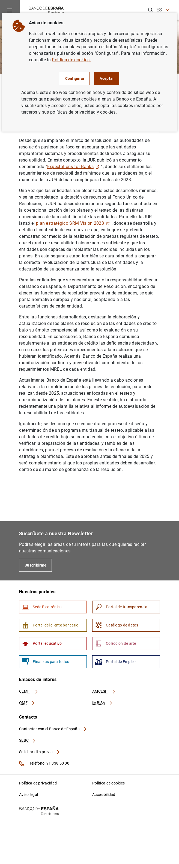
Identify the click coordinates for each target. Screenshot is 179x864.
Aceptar (107, 78)
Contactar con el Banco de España (53, 729)
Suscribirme (35, 565)
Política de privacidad (38, 783)
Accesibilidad (103, 794)
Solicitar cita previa (39, 752)
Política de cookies (108, 783)
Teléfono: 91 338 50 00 (44, 763)
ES (163, 10)
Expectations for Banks (73, 166)
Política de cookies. (71, 59)
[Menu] (10, 10)
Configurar (75, 78)
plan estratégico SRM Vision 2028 (73, 223)
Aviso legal (28, 794)
